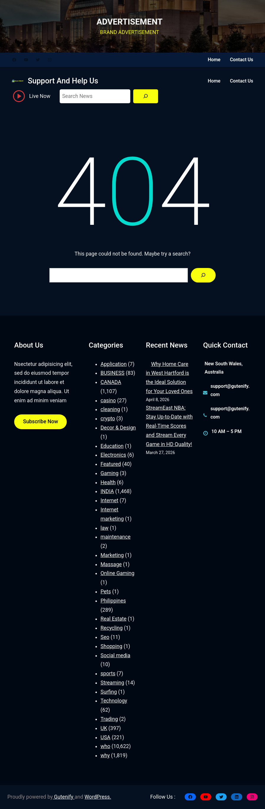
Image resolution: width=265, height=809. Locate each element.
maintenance (115, 537)
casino (108, 400)
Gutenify (64, 797)
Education (111, 446)
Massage (111, 564)
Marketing (112, 555)
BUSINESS (112, 373)
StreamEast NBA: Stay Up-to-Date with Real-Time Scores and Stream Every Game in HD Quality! (169, 426)
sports (107, 673)
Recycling (111, 628)
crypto (107, 419)
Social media (115, 655)
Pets (105, 592)
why (105, 755)
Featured (110, 464)
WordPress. (97, 797)
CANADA (110, 382)
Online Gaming (117, 573)
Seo (104, 637)
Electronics (113, 455)
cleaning (110, 409)
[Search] (145, 96)
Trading (109, 719)
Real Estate (113, 619)
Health (108, 482)
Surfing (108, 692)
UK (103, 728)
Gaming (109, 473)
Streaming (112, 683)
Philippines (113, 601)
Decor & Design (118, 428)
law (104, 528)
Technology (113, 701)
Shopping (111, 646)
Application (113, 364)
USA (105, 737)
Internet (109, 500)
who (105, 746)
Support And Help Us (63, 80)
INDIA (107, 491)
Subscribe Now (40, 421)
